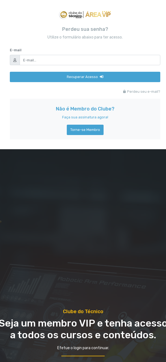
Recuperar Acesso (85, 77)
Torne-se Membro (85, 130)
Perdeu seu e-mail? (141, 91)
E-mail (16, 50)
